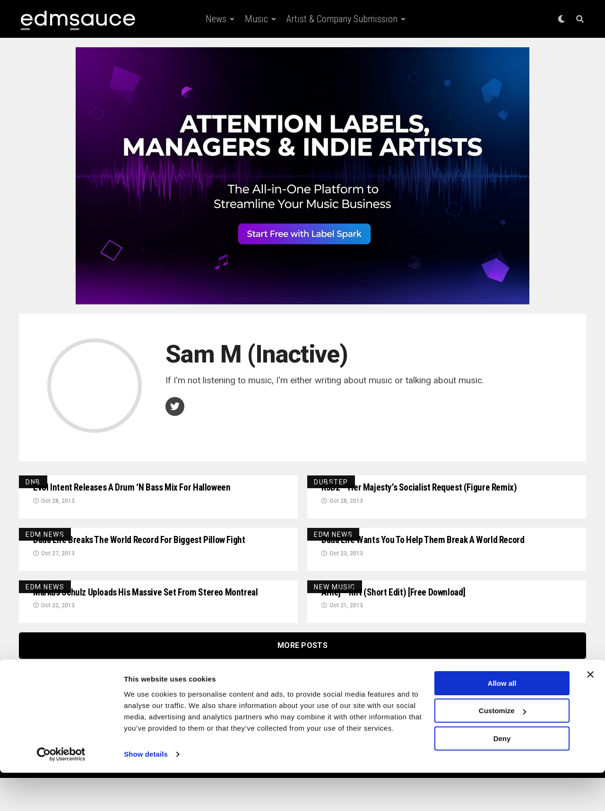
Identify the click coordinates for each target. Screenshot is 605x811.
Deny (502, 777)
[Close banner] (590, 712)
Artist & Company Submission (342, 19)
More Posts (302, 678)
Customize (502, 749)
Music (256, 19)
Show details (146, 792)
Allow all (502, 721)
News (216, 19)
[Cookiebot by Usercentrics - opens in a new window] (61, 792)
